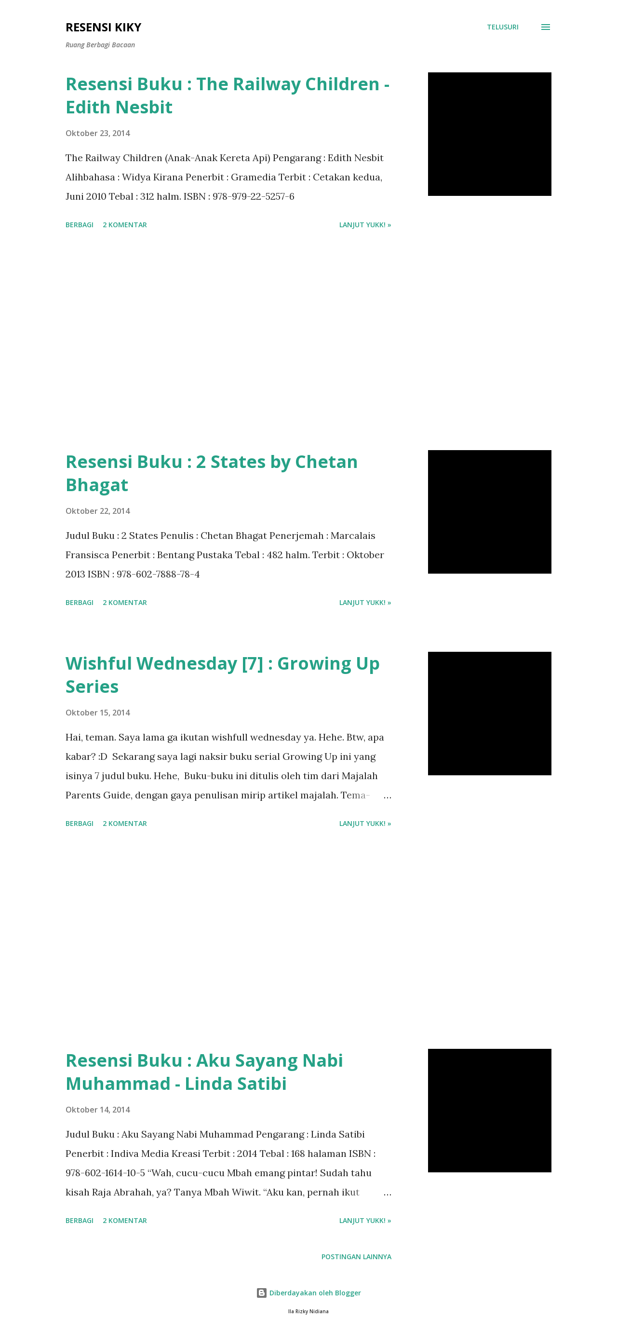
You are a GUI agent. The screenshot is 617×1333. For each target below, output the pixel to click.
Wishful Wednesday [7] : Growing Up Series (223, 674)
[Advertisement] (228, 341)
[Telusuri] (503, 27)
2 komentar (125, 224)
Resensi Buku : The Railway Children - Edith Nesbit (227, 95)
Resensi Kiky (103, 27)
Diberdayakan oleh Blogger (308, 1292)
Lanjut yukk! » (365, 224)
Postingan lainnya (356, 1256)
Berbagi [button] (80, 224)
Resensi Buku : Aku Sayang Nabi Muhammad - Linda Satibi (204, 1071)
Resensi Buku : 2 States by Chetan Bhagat (212, 473)
